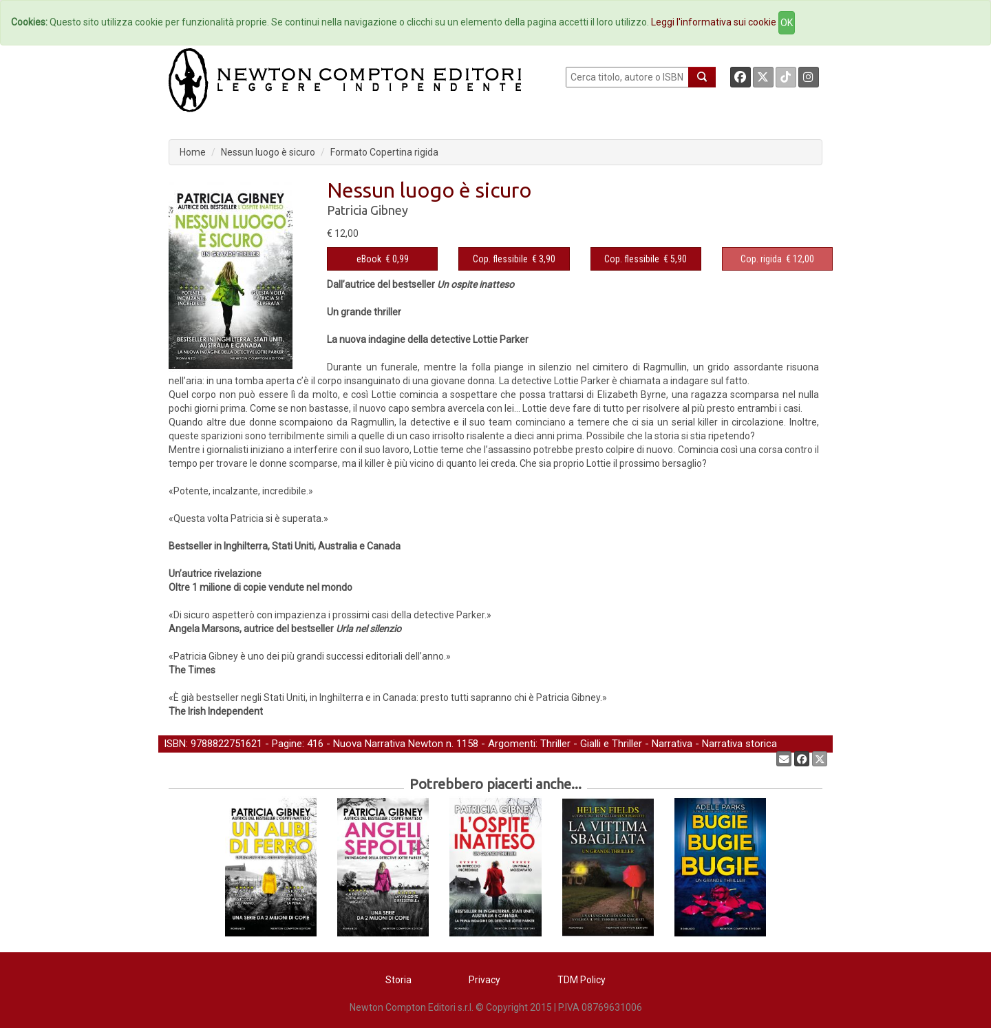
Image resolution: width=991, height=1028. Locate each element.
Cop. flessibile (500, 258)
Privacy (484, 979)
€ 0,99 (382, 258)
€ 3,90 (514, 258)
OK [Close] (786, 22)
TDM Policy (581, 979)
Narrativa (672, 743)
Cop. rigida (761, 258)
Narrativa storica (739, 743)
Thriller (555, 743)
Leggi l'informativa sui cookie (713, 22)
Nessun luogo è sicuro (268, 152)
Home (193, 152)
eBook (368, 258)
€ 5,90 (645, 258)
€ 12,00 (777, 258)
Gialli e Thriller (611, 743)
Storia (398, 979)
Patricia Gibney (367, 210)
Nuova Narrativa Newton (388, 743)
